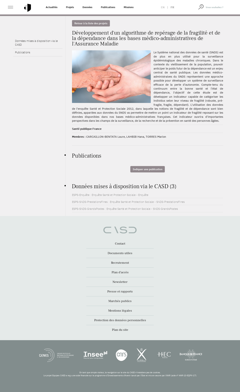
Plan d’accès (120, 272)
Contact (120, 244)
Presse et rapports (120, 291)
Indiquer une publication (147, 169)
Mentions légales (120, 311)
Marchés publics (120, 301)
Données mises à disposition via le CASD (36, 49)
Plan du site (120, 330)
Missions (129, 7)
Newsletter (120, 282)
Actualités (51, 7)
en (163, 7)
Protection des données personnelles (120, 320)
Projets (70, 7)
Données (87, 7)
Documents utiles (120, 253)
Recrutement (120, 263)
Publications (108, 7)
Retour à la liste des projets (90, 23)
